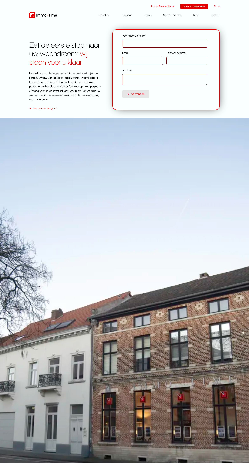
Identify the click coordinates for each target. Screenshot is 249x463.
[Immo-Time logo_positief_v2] (43, 13)
